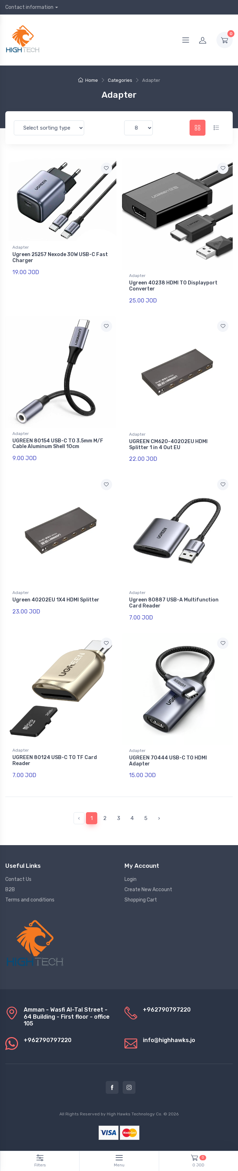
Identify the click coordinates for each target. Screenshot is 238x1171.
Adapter (20, 247)
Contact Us (18, 879)
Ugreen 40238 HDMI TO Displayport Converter (173, 286)
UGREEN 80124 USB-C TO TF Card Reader (54, 760)
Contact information (29, 7)
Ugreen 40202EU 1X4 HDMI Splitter (55, 600)
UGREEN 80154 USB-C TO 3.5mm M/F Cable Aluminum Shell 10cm (57, 444)
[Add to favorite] (106, 168)
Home (88, 80)
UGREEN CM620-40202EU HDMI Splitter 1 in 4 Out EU (168, 445)
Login (130, 879)
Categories (120, 80)
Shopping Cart (140, 900)
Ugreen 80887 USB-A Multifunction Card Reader (174, 603)
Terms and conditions (29, 900)
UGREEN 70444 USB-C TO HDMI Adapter (168, 761)
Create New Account (148, 890)
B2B (10, 890)
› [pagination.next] (159, 818)
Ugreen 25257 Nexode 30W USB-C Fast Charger (60, 257)
